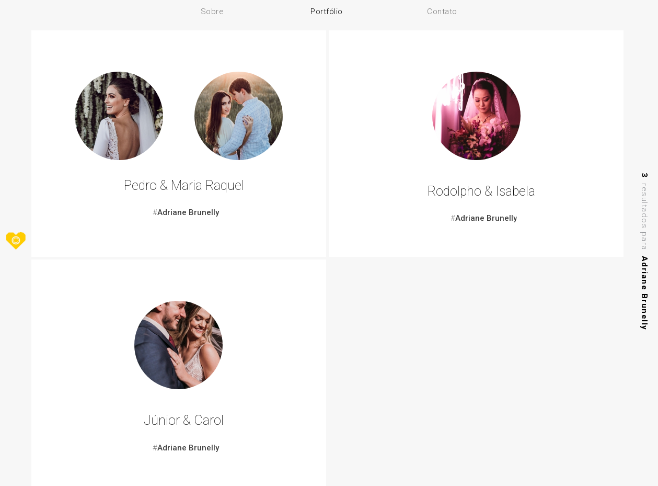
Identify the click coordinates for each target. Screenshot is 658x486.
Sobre (212, 11)
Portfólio (326, 11)
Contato (442, 11)
